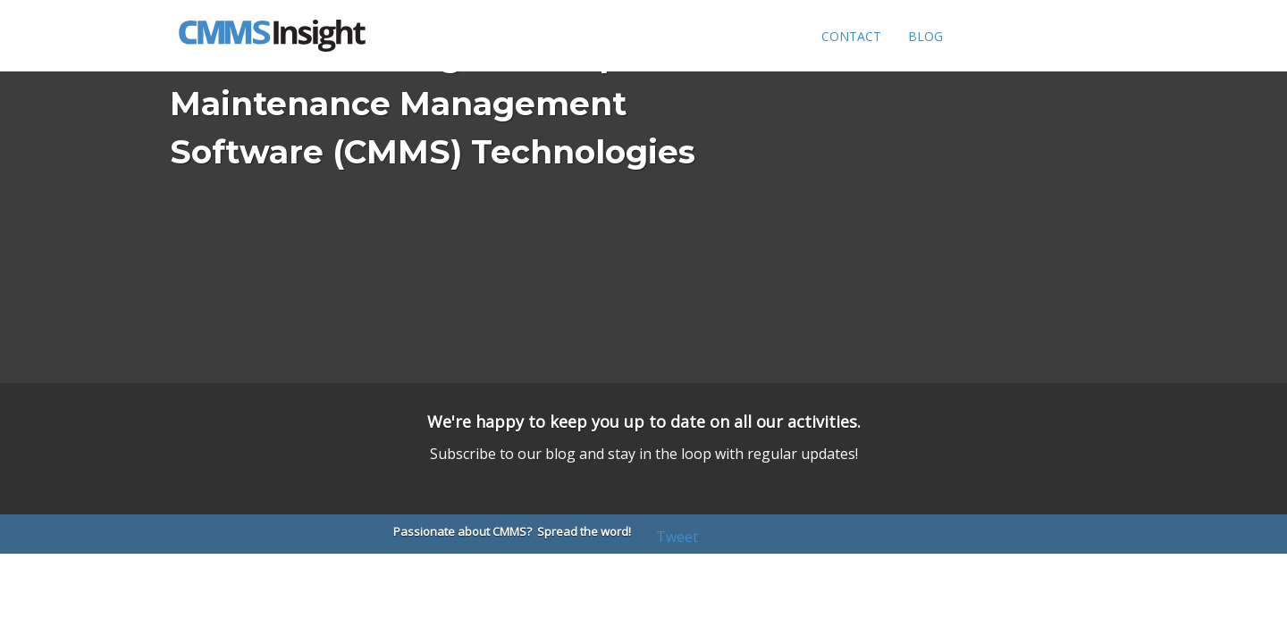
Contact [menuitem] (851, 36)
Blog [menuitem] (925, 36)
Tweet (677, 537)
